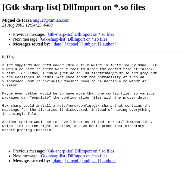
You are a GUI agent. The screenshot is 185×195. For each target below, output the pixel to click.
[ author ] (108, 44)
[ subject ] (90, 44)
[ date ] (57, 44)
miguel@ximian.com (51, 20)
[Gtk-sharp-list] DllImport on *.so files (80, 34)
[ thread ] (73, 44)
